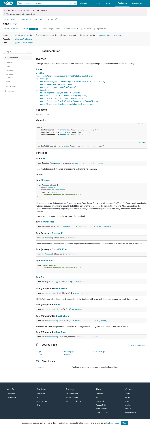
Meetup (128, 409)
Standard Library (72, 394)
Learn (97, 3)
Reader (78, 321)
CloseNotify (58, 233)
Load (58, 304)
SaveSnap (61, 332)
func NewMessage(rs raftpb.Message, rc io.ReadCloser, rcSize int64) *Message (73, 82)
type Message (42, 79)
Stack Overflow (41, 401)
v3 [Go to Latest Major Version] (34, 14)
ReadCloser (60, 190)
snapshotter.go (99, 352)
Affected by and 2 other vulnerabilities (26, 10)
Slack (127, 401)
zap (52, 163)
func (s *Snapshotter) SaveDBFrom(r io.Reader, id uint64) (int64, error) (69, 101)
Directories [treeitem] (9, 91)
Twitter (127, 394)
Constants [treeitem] (9, 70)
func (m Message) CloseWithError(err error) (58, 87)
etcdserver (38, 19)
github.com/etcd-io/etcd (23, 39)
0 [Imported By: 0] (102, 29)
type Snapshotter (43, 90)
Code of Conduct (102, 412)
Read (43, 158)
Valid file (23, 35)
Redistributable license (46, 35)
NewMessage (47, 222)
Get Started (41, 389)
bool (77, 238)
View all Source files (138, 346)
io (53, 190)
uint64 (76, 293)
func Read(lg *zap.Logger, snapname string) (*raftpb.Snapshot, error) (64, 76)
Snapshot (92, 163)
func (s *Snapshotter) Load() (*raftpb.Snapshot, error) (62, 98)
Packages (122, 3)
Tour (38, 397)
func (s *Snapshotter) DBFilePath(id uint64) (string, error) (63, 96)
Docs (108, 3)
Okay (124, 423)
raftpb (84, 163)
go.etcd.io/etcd (25, 19)
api (46, 19)
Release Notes (101, 405)
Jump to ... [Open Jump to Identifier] (9, 52)
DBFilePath (61, 288)
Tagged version (68, 35)
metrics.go (68, 354)
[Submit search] (75, 3)
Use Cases (11, 394)
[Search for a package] (45, 3)
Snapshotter (47, 261)
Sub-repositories (72, 397)
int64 (54, 192)
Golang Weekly (131, 412)
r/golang (128, 405)
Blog (97, 397)
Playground (40, 394)
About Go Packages (73, 401)
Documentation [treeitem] (11, 58)
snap (52, 19)
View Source (142, 124)
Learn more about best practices (110, 35)
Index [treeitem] (8, 66)
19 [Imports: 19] (88, 29)
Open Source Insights (24, 43)
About (98, 389)
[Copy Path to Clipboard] (56, 19)
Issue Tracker (101, 401)
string (75, 163)
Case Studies (12, 397)
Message (45, 180)
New (68, 130)
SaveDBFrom (62, 316)
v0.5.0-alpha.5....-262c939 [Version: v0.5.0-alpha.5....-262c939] (16, 29)
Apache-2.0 (75, 29)
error (100, 163)
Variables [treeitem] (9, 74)
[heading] (10, 3)
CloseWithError (59, 249)
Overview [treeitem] (9, 63)
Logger (58, 163)
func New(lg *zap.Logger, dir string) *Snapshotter (60, 93)
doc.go (39, 354)
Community (138, 3)
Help (38, 405)
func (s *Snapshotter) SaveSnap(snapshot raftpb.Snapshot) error (67, 104)
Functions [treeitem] (9, 78)
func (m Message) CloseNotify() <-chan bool (58, 84)
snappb (41, 367)
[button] (16, 35)
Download (99, 394)
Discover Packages (10, 19)
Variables (40, 73)
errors (63, 130)
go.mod (24, 35)
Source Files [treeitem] (10, 86)
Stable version (87, 35)
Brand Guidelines (102, 409)
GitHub (128, 397)
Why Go (84, 3)
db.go (38, 352)
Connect (129, 389)
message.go (69, 352)
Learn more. (114, 423)
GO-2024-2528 (22, 10)
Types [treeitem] (8, 81)
